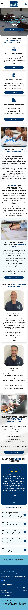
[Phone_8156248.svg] (26, 5)
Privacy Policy (21, 604)
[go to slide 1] (13, 502)
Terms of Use (14, 604)
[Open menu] (2, 4)
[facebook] (2, 581)
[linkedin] (4, 581)
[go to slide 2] (14, 502)
